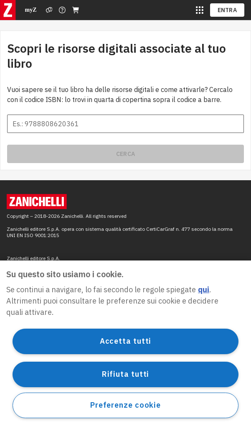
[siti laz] (199, 10)
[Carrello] (75, 10)
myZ (31, 10)
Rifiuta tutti (126, 374)
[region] (125, 344)
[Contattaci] (62, 10)
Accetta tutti (126, 341)
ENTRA (227, 10)
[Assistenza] (49, 10)
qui (203, 289)
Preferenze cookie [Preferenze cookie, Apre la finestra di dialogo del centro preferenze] (125, 405)
